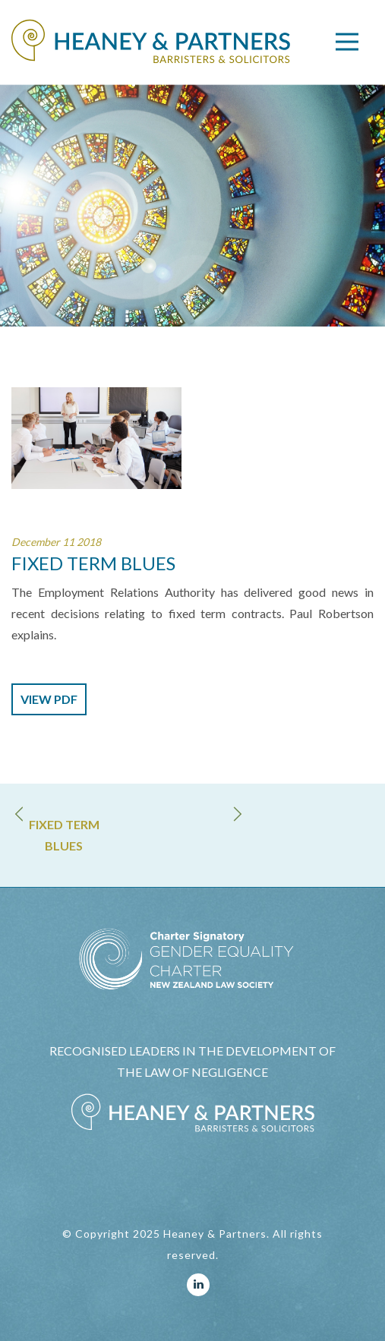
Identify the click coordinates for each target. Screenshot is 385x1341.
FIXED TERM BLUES (64, 835)
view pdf (49, 699)
